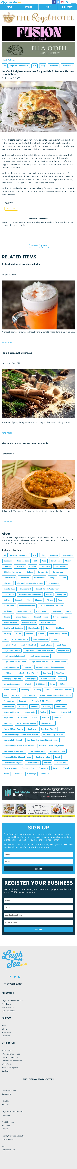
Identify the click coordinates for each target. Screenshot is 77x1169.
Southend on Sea (43, 757)
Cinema (32, 566)
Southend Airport (48, 729)
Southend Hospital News (14, 751)
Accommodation (9, 1091)
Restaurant (61, 707)
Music (62, 679)
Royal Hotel (8, 718)
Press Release (29, 695)
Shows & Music (47, 723)
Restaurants (29, 712)
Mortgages (31, 679)
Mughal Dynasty (48, 679)
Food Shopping (8, 1122)
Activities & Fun (8, 1150)
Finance (38, 600)
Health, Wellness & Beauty (13, 1136)
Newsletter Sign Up (10, 1068)
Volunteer (18, 774)
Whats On (45, 774)
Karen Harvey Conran (58, 634)
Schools (45, 718)
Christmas (20, 566)
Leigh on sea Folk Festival (14, 656)
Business (8, 561)
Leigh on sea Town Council (15, 662)
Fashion (7, 600)
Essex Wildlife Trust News (30, 594)
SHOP (48, 7)
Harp (68, 611)
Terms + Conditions (10, 1057)
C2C (35, 561)
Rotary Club (66, 712)
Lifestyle (27, 667)
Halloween (57, 611)
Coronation (24, 578)
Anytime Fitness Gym (19, 66)
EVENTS (28, 7)
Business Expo (23, 561)
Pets (48, 690)
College (30, 572)
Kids (5, 639)
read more (7, 342)
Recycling (47, 707)
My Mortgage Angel (12, 684)
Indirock (29, 634)
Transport (43, 768)
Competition (58, 572)
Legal (55, 639)
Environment (25, 589)
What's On (6, 1032)
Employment (53, 583)
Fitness (50, 600)
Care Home (55, 561)
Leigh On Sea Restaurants (12, 1001)
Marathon (60, 673)
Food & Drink (11, 209)
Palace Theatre (10, 690)
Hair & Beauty (42, 611)
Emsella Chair (9, 589)
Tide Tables (6, 1004)
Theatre (47, 763)
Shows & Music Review (26, 723)
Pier (5, 695)
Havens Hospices (41, 617)
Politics (15, 695)
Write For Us (7, 1064)
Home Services (8, 1139)
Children (7, 566)
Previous (34, 246)
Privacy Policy (7, 1050)
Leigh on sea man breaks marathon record (48, 662)
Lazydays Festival (40, 639)
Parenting (25, 690)
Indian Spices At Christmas (17, 353)
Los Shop (47, 673)
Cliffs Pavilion (61, 566)
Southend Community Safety (51, 746)
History (48, 628)
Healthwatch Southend (13, 628)
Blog (43, 66)
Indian (18, 634)
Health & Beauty (29, 622)
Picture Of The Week (63, 690)
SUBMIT (38, 869)
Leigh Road (61, 645)
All (5, 66)
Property (23, 701)
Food (60, 600)
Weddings (31, 774)
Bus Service (67, 66)
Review (43, 712)
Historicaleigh (34, 628)
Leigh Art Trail (10, 645)
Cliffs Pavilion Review (13, 572)
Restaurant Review (11, 712)
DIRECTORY (67, 7)
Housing (7, 634)
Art (34, 66)
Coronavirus (39, 578)
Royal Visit (22, 718)
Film (28, 600)
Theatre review (28, 768)
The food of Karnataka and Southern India (25, 443)
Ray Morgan (9, 707)
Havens (7, 617)
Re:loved (22, 707)
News (52, 684)
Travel (55, 768)
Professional (9, 701)
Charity (68, 561)
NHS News (40, 684)
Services (5, 1104)
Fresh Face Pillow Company (51, 606)
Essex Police (9, 594)
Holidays (60, 628)
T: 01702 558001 (13, 984)
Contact (5, 1071)
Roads (53, 712)
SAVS (34, 718)
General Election (24, 611)
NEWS (9, 7)
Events (49, 594)
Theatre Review (10, 768)
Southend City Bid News (53, 735)
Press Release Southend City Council (55, 695)
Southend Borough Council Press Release (21, 735)
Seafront (57, 718)
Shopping (8, 723)
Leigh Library (46, 645)
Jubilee (41, 634)
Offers (62, 684)
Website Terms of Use (11, 1054)
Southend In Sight (37, 751)
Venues (5, 1129)
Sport (57, 757)
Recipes (34, 707)
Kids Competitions (20, 639)
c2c (56, 774)
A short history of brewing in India (21, 264)
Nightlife (5, 1101)
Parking (37, 690)
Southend (32, 729)
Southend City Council (13, 740)
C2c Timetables (8, 1011)
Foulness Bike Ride (27, 606)
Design (53, 578)
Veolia (6, 774)
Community (43, 572)
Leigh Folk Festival (28, 645)
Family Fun (61, 594)
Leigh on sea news (11, 667)
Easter (63, 578)
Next (45, 246)
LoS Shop (7, 673)
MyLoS (28, 684)
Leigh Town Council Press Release (39, 650)
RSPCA (58, 701)
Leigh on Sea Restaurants (12, 1111)
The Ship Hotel (33, 763)
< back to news (8, 60)
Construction (9, 578)
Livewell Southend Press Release (50, 667)
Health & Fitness (10, 622)
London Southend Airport (27, 673)
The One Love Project (13, 763)
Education (8, 583)
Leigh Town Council (12, 650)
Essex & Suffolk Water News (48, 589)
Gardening (8, 611)
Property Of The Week (41, 701)
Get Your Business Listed (12, 1061)
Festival (18, 600)
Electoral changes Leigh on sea (30, 583)
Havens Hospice (22, 617)
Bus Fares (54, 66)
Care (44, 561)
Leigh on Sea (63, 650)
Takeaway (6, 1115)
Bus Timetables (8, 1007)
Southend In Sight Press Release (17, 757)
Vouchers (6, 1036)
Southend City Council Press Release (42, 740)
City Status (45, 566)
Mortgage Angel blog (12, 679)
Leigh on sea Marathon (39, 656)
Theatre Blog (61, 763)
